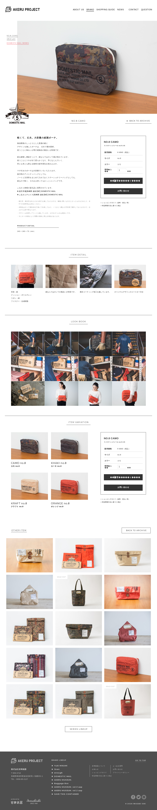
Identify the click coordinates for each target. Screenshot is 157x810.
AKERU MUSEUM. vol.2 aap (68, 790)
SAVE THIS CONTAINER (66, 794)
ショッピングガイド (99, 772)
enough (58, 773)
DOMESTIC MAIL (63, 776)
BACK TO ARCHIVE (139, 121)
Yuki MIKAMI (60, 766)
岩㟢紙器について (98, 766)
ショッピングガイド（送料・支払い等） (116, 202)
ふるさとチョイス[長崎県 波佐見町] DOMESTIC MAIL (41, 195)
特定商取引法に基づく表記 (111, 205)
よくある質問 (118, 766)
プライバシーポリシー (121, 772)
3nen (57, 769)
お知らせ (95, 769)
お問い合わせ (123, 191)
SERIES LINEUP (78, 729)
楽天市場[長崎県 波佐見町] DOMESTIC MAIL (37, 191)
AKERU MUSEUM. (63, 780)
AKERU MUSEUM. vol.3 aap (68, 787)
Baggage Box (61, 783)
